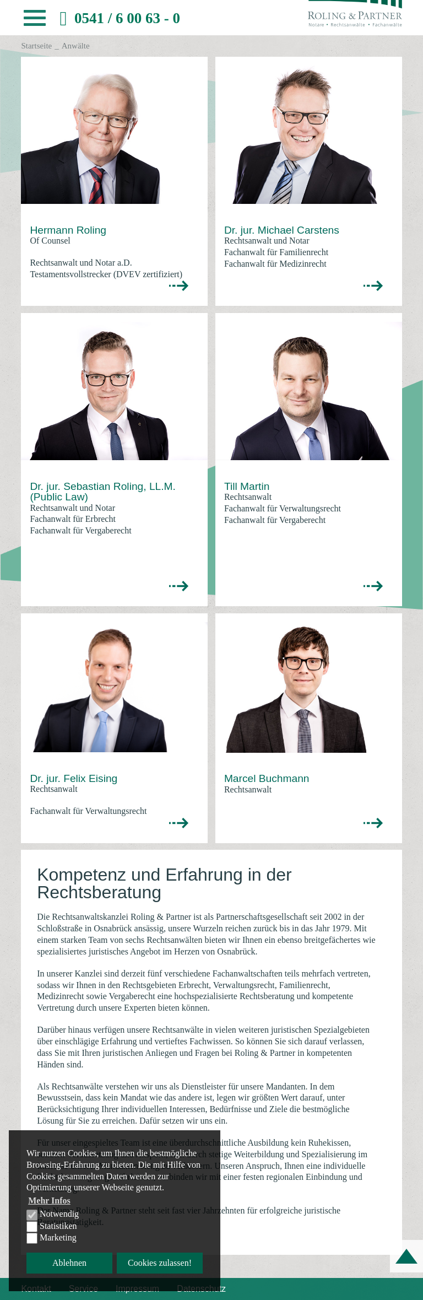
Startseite (36, 45)
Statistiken (51, 1226)
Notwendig (52, 1214)
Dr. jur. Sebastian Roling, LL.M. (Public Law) (103, 492)
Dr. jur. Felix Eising (73, 778)
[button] (34, 21)
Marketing (51, 1238)
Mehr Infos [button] (49, 1200)
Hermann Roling (68, 230)
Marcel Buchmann (267, 778)
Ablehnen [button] (69, 1262)
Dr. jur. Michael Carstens (281, 230)
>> (179, 286)
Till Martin (246, 486)
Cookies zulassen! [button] (160, 1262)
